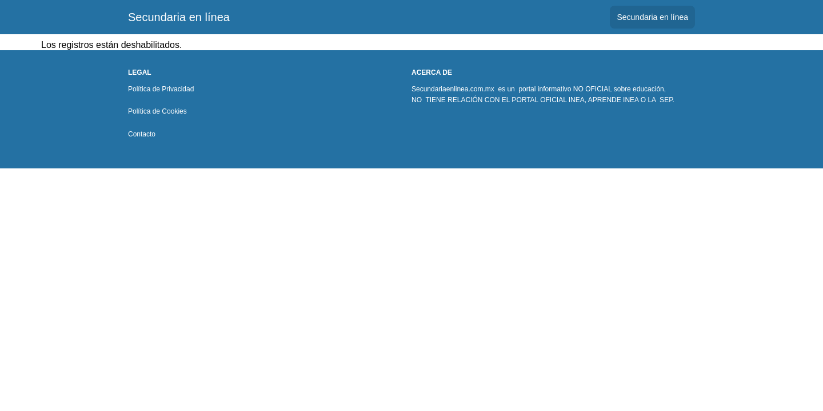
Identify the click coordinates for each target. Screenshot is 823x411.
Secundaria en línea (179, 17)
